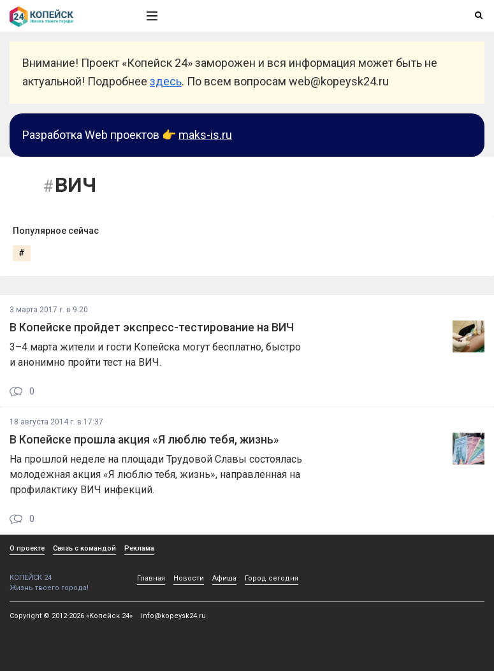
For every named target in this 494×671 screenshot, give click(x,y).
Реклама (139, 548)
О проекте (27, 548)
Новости (188, 578)
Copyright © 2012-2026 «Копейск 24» (71, 616)
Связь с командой (84, 548)
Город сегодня (271, 578)
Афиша (224, 578)
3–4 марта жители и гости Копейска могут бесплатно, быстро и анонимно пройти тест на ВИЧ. (155, 354)
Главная (151, 578)
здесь (166, 81)
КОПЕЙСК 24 (64, 573)
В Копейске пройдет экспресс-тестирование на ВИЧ (152, 327)
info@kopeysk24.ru (173, 616)
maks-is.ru (205, 134)
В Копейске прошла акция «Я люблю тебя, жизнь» (144, 439)
